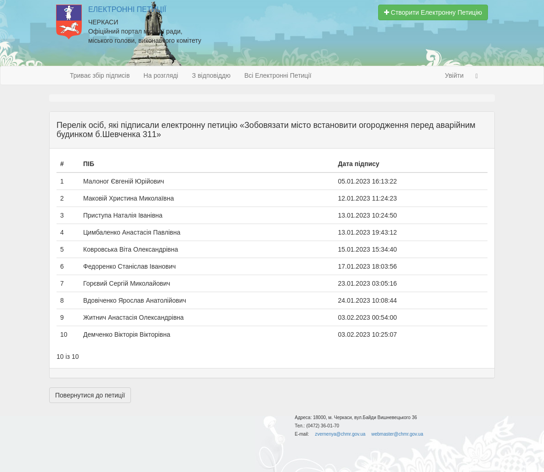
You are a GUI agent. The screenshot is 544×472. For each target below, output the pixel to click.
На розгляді (160, 75)
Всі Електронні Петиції (278, 75)
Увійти (454, 75)
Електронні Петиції (127, 9)
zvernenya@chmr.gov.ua (340, 434)
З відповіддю (211, 75)
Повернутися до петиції (90, 395)
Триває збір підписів (100, 75)
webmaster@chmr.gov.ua (397, 434)
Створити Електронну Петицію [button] (433, 12)
